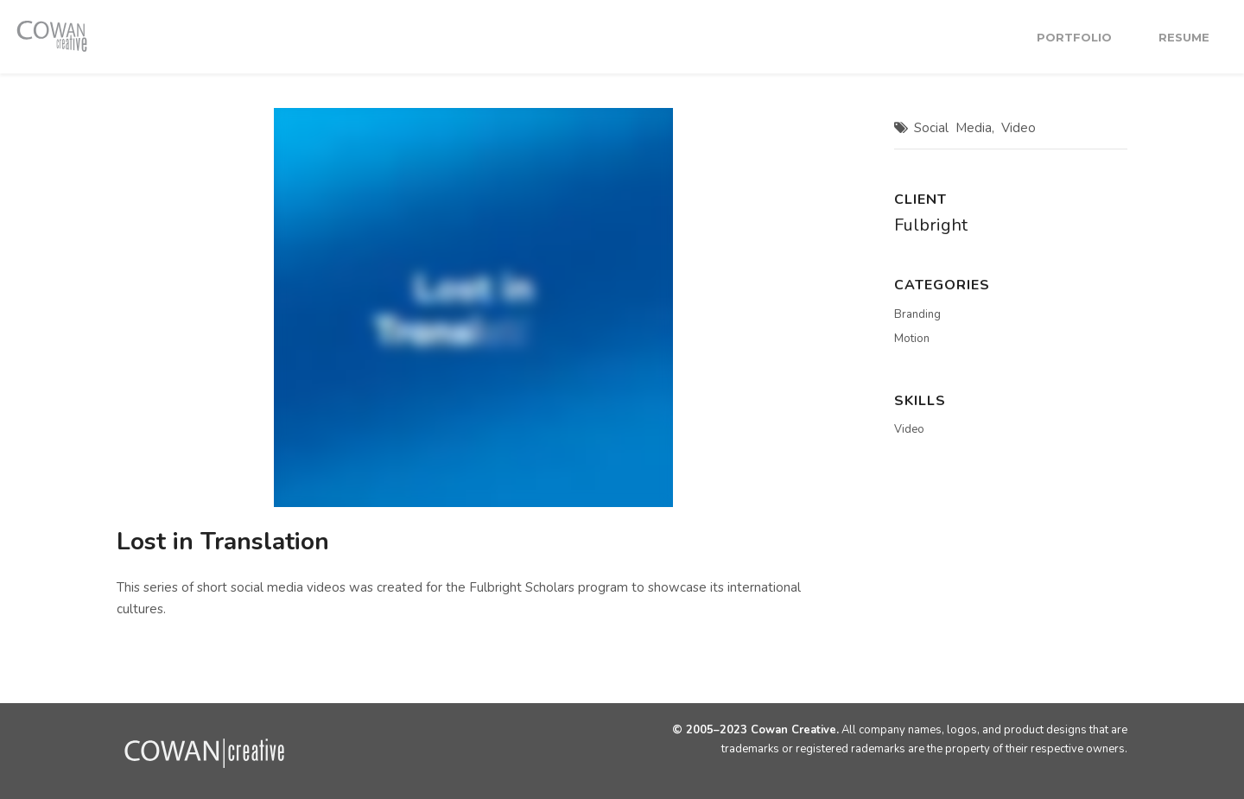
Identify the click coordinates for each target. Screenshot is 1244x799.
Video (1018, 127)
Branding (917, 314)
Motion (912, 338)
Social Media (953, 127)
